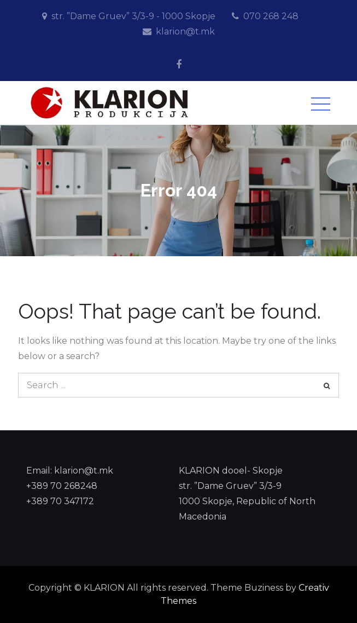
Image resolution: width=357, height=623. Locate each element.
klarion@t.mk (185, 31)
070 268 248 (271, 16)
